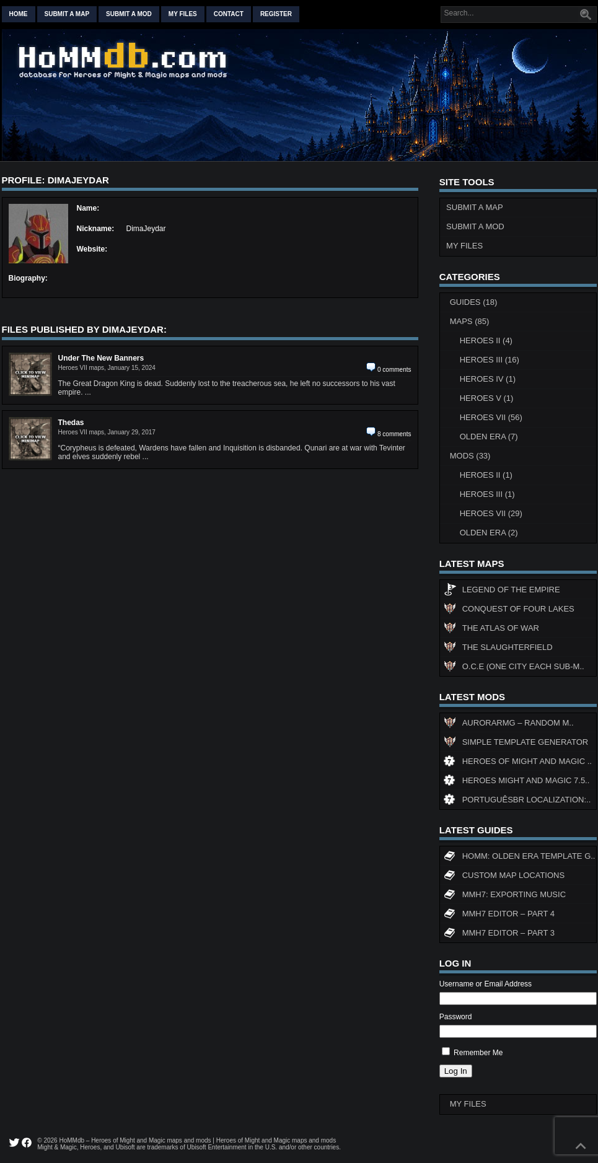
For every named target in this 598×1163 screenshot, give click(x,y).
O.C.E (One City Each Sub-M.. (514, 668)
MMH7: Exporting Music (505, 896)
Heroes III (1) (487, 494)
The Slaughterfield (498, 649)
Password (455, 1016)
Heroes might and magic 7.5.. (517, 782)
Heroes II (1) (486, 475)
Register (276, 14)
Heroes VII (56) (491, 417)
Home (18, 14)
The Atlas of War (491, 629)
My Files (183, 14)
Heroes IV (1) (488, 379)
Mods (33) (470, 455)
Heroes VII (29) (491, 513)
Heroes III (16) (489, 359)
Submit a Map (474, 207)
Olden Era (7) (489, 436)
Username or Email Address (485, 984)
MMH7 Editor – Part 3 (499, 934)
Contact (229, 14)
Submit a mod (129, 14)
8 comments (394, 434)
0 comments (394, 369)
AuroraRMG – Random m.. (509, 724)
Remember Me (478, 1052)
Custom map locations (504, 877)
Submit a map (67, 14)
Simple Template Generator (516, 743)
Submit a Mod (475, 226)
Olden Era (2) (489, 532)
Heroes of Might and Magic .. (518, 763)
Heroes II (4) (486, 340)
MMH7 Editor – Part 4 (499, 915)
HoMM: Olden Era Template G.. (520, 857)
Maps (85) (470, 321)
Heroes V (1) (487, 398)
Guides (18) (474, 302)
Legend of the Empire (502, 591)
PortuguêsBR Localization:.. (517, 801)
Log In (455, 1071)
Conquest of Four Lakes (509, 610)
